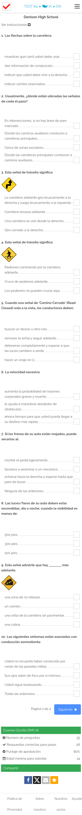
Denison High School (41, 17)
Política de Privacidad (14, 804)
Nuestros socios (61, 804)
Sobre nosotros (40, 804)
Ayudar (77, 798)
